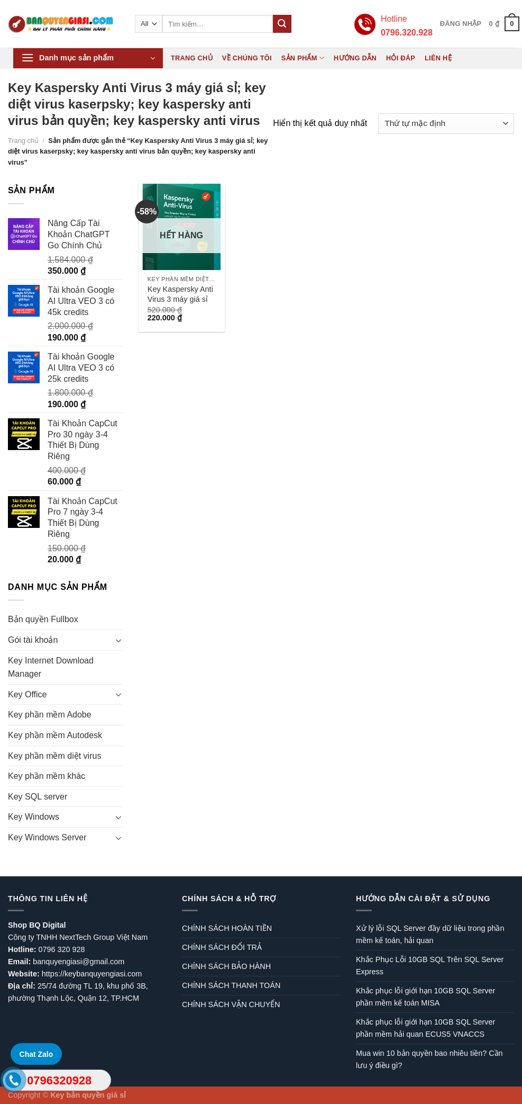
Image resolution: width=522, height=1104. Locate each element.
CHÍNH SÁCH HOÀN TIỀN (227, 928)
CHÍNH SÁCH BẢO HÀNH (226, 966)
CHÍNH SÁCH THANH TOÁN (231, 985)
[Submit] (282, 24)
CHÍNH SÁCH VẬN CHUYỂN (231, 1004)
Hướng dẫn (355, 58)
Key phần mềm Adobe (49, 714)
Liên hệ (438, 58)
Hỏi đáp (400, 58)
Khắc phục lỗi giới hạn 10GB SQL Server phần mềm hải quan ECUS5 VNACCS (425, 1028)
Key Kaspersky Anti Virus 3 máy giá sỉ (180, 294)
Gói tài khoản (33, 639)
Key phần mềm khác (46, 775)
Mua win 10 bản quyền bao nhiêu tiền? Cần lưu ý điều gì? (429, 1059)
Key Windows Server (47, 837)
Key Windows (33, 816)
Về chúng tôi (247, 58)
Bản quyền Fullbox (43, 619)
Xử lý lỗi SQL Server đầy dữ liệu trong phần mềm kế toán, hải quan (430, 934)
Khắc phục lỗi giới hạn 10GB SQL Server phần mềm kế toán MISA (425, 996)
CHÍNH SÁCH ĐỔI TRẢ (222, 947)
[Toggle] (118, 640)
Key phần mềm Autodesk (55, 735)
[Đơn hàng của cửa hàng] (446, 123)
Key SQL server (37, 796)
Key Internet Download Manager (51, 667)
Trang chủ (192, 58)
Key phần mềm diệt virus (54, 755)
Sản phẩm (302, 58)
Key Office (27, 694)
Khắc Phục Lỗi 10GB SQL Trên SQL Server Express (429, 965)
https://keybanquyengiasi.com (92, 974)
